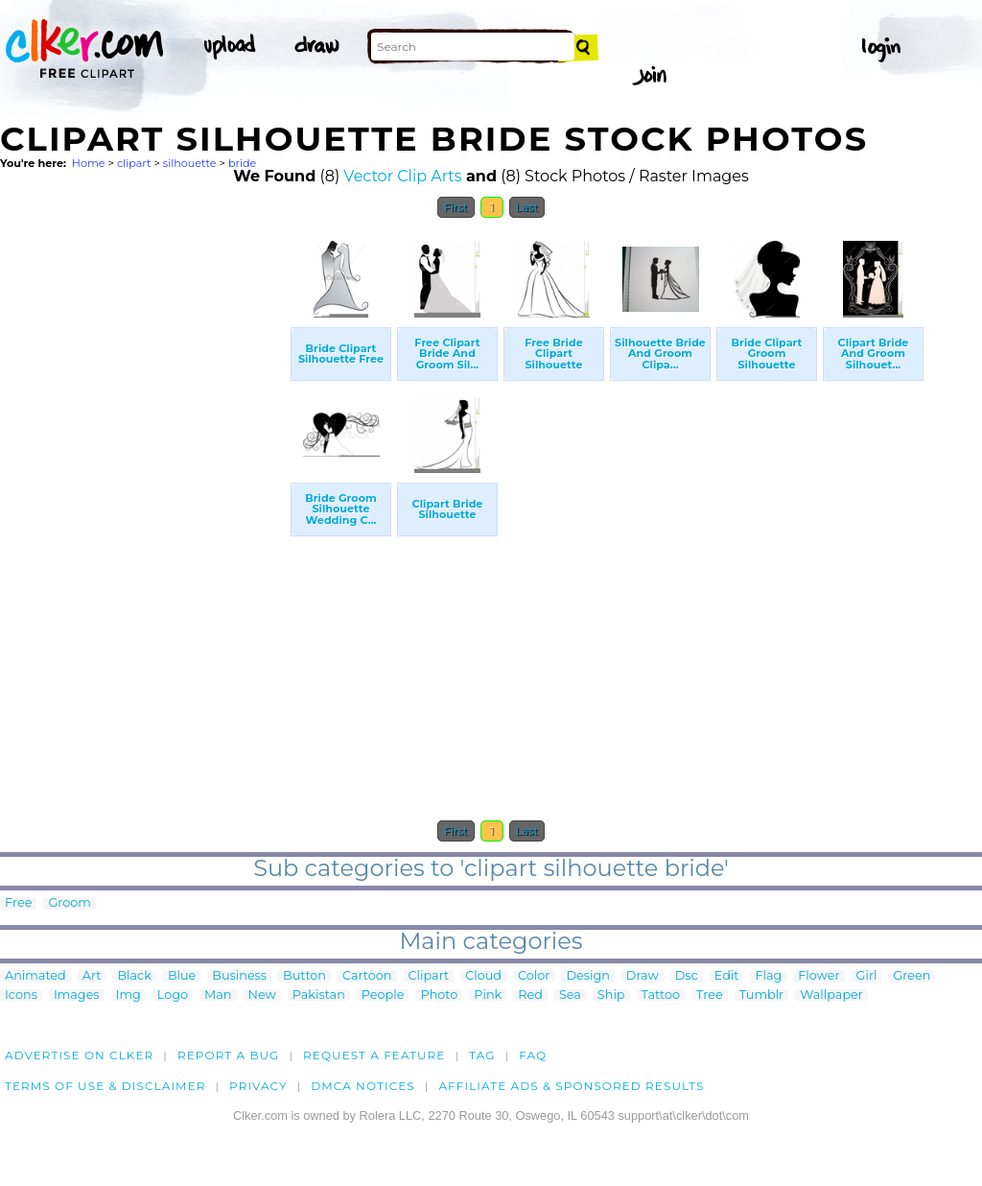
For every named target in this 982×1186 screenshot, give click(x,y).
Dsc (686, 976)
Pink (488, 995)
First (456, 207)
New (262, 995)
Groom (69, 903)
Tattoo (661, 995)
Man (217, 995)
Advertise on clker (79, 1055)
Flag (768, 976)
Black (134, 976)
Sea (570, 995)
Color (533, 976)
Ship (611, 995)
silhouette (190, 163)
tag (482, 1055)
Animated (35, 976)
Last (527, 207)
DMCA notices (363, 1086)
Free (18, 903)
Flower (818, 976)
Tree (709, 995)
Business (239, 976)
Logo (172, 995)
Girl (866, 976)
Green (911, 976)
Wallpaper (831, 995)
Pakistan (318, 995)
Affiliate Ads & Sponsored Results (571, 1086)
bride (242, 163)
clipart (134, 163)
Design (587, 976)
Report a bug (228, 1055)
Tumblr (761, 995)
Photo (438, 995)
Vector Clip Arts (402, 176)
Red (530, 995)
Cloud (483, 976)
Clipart (429, 976)
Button (304, 976)
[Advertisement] (144, 516)
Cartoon (367, 976)
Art (92, 976)
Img (128, 995)
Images (77, 995)
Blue (182, 976)
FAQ (533, 1055)
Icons (21, 995)
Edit (726, 976)
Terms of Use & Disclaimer (105, 1086)
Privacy (258, 1086)
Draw (642, 976)
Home (88, 163)
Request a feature (374, 1055)
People (383, 995)
